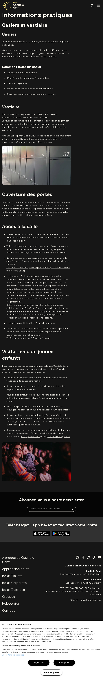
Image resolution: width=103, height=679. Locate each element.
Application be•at (15, 569)
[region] (51, 650)
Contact (8, 610)
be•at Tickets (12, 576)
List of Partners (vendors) (13, 655)
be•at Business (13, 590)
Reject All (39, 662)
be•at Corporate (14, 583)
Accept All (64, 662)
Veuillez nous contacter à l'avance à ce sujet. (29, 338)
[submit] (73, 509)
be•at (98, 565)
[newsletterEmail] (51, 509)
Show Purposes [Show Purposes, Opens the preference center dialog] (51, 672)
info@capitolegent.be (58, 436)
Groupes (8, 597)
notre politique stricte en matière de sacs (29, 142)
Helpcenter (10, 603)
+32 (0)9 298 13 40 (30, 436)
